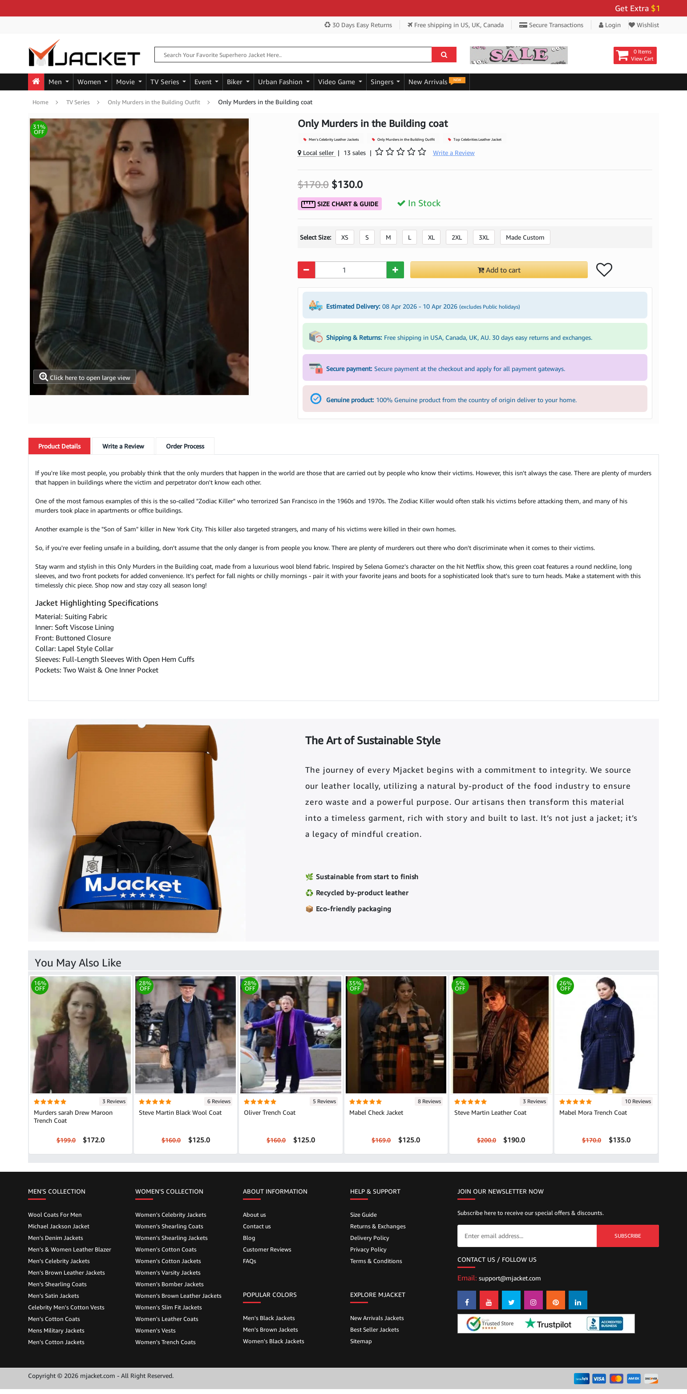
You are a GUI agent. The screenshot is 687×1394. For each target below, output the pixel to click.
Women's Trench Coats (165, 1341)
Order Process (185, 446)
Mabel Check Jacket (376, 1112)
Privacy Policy (368, 1249)
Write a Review (123, 446)
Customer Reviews (267, 1249)
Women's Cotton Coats (166, 1249)
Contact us (257, 1226)
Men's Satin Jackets (53, 1295)
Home (40, 102)
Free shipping (456, 25)
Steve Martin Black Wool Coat (180, 1112)
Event (204, 82)
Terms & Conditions (376, 1260)
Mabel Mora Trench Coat (593, 1112)
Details (59, 446)
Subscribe (627, 1235)
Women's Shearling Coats (169, 1226)
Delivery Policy (369, 1237)
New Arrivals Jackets (377, 1317)
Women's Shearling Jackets (171, 1237)
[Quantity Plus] (395, 269)
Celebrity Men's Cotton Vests (66, 1307)
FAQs (249, 1260)
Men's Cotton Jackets (56, 1341)
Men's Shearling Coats (57, 1284)
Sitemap (361, 1341)
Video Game (337, 82)
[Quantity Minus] (306, 269)
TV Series (165, 82)
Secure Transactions (551, 25)
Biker (235, 82)
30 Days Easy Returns (358, 25)
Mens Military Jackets (56, 1330)
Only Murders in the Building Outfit (154, 102)
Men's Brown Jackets (270, 1329)
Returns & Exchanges (378, 1226)
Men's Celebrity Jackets (59, 1260)
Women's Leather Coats (166, 1318)
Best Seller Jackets (374, 1329)
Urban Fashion (281, 82)
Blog (249, 1237)
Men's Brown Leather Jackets (66, 1272)
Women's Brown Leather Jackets (178, 1295)
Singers (383, 82)
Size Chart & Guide (339, 203)
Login (610, 25)
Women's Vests (155, 1330)
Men (56, 82)
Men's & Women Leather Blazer (69, 1249)
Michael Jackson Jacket (58, 1226)
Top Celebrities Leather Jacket (474, 139)
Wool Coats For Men (55, 1214)
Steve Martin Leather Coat (490, 1112)
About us (254, 1214)
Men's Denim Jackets (55, 1237)
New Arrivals (436, 81)
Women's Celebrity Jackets (170, 1214)
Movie (126, 82)
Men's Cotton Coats (54, 1318)
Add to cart (499, 269)
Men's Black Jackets (269, 1317)
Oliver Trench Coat (269, 1112)
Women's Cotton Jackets (168, 1260)
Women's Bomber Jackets (169, 1284)
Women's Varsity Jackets (168, 1272)
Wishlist (644, 25)
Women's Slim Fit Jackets (168, 1307)
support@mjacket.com (510, 1278)
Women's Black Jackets (273, 1341)
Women (90, 82)
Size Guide (363, 1214)
